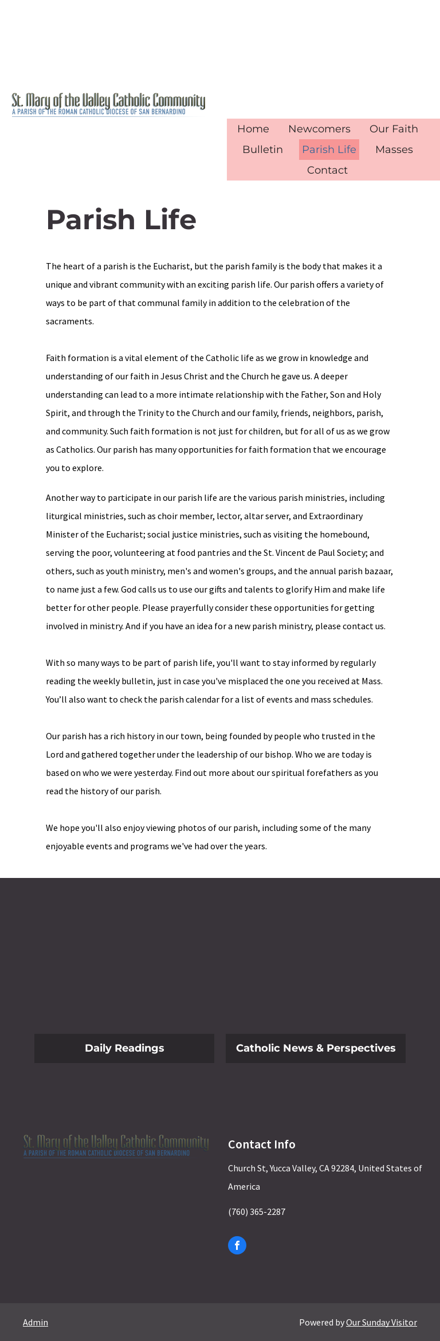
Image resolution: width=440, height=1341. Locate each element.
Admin (35, 1322)
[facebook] (237, 1246)
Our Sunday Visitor (381, 1322)
